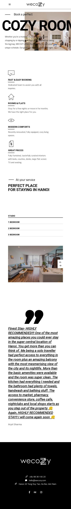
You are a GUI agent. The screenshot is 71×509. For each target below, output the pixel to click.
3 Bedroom (13, 234)
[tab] (35, 216)
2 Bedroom (13, 228)
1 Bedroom (13, 222)
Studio (11, 215)
